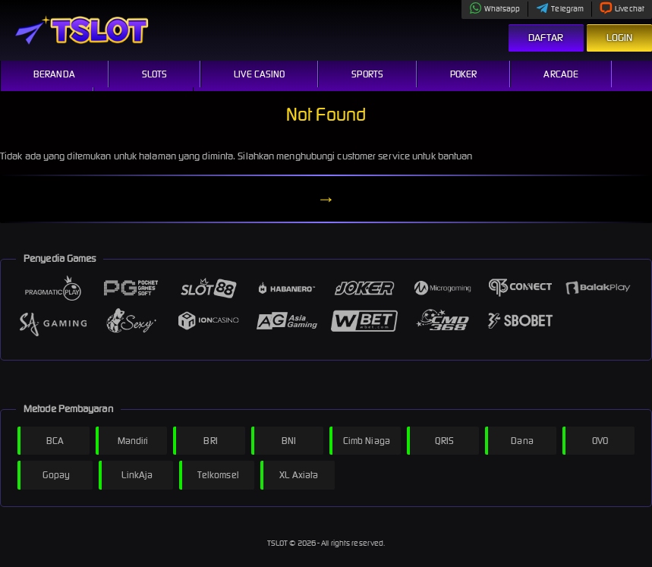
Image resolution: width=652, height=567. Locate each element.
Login (619, 37)
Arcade (560, 74)
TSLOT (278, 543)
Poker (463, 74)
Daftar (546, 37)
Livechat (622, 9)
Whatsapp (495, 9)
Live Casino (259, 74)
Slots (155, 74)
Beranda (54, 74)
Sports (367, 74)
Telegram (560, 9)
